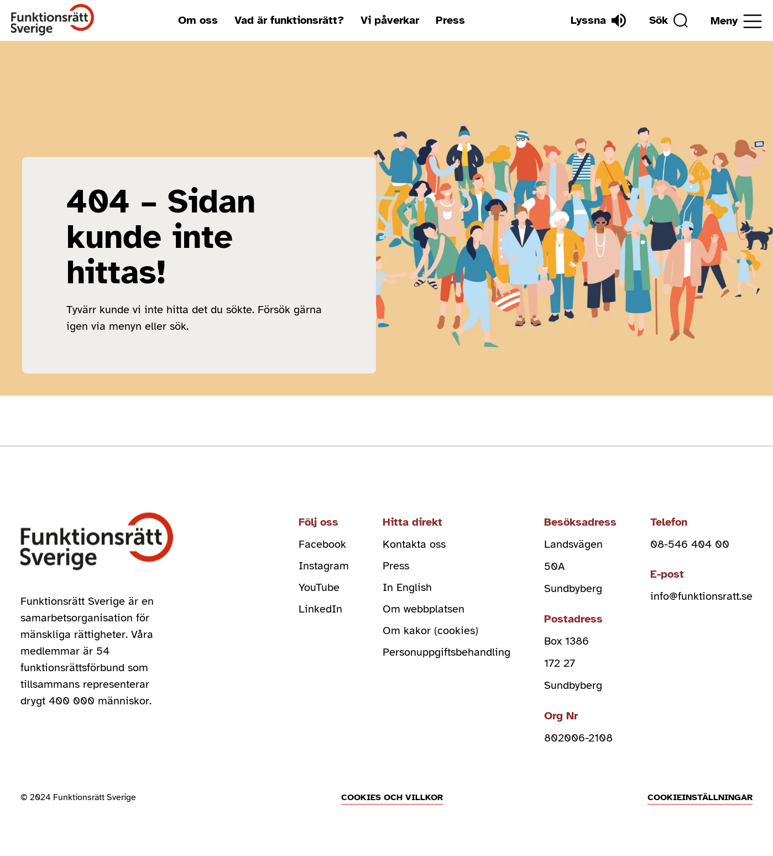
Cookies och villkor (392, 797)
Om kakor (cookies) (430, 633)
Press (449, 20)
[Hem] (53, 20)
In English (407, 588)
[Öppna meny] (736, 21)
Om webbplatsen (423, 611)
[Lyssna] (596, 20)
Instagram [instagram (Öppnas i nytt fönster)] (324, 566)
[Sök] (667, 20)
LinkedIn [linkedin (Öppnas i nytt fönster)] (320, 611)
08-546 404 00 (689, 544)
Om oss (197, 20)
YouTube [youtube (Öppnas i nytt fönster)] (319, 588)
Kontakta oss (414, 544)
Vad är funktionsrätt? (288, 20)
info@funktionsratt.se (701, 597)
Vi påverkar (389, 20)
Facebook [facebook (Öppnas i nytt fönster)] (322, 544)
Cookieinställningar (700, 797)
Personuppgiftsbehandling (446, 655)
